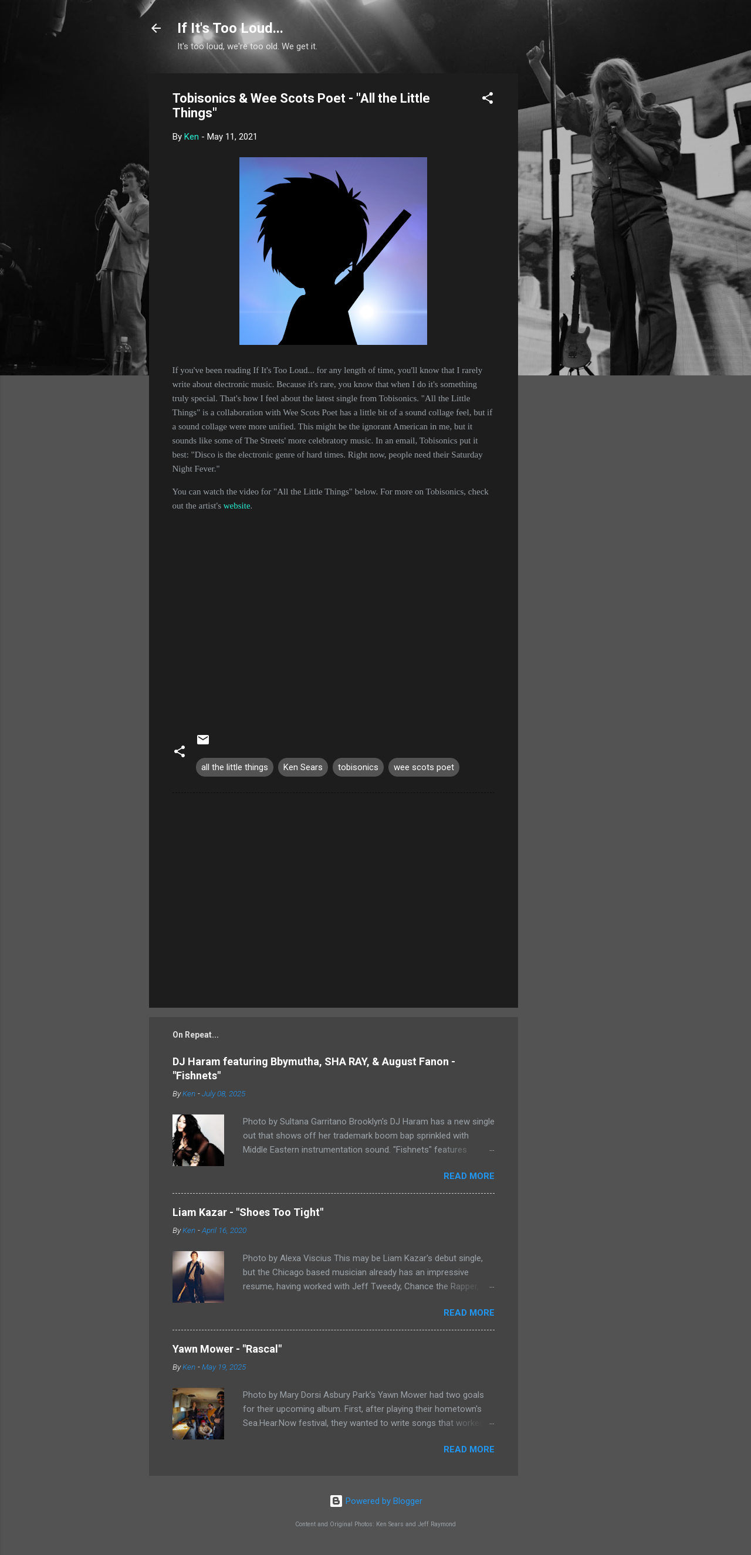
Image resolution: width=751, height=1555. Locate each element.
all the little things (234, 767)
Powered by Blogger (375, 1501)
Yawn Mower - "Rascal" (227, 1349)
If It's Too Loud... (230, 28)
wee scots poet (424, 767)
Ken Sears (303, 767)
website (237, 505)
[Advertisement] (565, 249)
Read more (469, 1176)
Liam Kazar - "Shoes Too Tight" (247, 1212)
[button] (488, 100)
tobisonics (358, 767)
